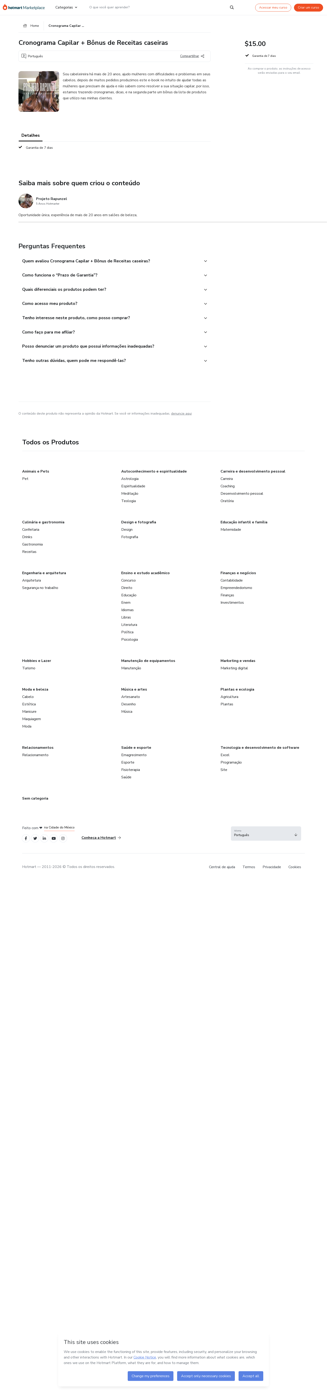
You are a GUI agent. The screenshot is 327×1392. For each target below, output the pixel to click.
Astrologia (130, 482)
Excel (225, 759)
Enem (125, 606)
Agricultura (229, 701)
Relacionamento (35, 759)
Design (127, 533)
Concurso (128, 584)
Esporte (127, 766)
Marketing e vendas (238, 664)
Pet (25, 482)
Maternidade (231, 533)
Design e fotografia (138, 526)
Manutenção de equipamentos (148, 664)
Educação (128, 599)
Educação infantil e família (244, 526)
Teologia (128, 505)
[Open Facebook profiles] (26, 843)
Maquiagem (31, 723)
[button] (109, 262)
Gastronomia (32, 548)
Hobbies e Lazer (36, 664)
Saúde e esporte (136, 751)
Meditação (129, 497)
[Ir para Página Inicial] (25, 7)
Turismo (28, 672)
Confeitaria (30, 533)
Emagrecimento (134, 759)
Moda (26, 730)
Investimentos (232, 606)
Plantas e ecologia (237, 693)
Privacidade (272, 872)
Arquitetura (31, 584)
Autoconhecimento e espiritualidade (154, 475)
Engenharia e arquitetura (44, 577)
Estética (29, 708)
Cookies (294, 872)
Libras (126, 621)
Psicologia (129, 643)
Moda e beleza (35, 693)
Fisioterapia (130, 773)
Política (127, 636)
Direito (126, 591)
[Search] (232, 7)
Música (126, 715)
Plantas (227, 708)
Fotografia (129, 541)
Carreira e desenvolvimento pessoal (253, 475)
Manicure (29, 715)
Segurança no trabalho (40, 591)
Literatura (129, 628)
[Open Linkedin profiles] (46, 843)
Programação (231, 766)
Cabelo (28, 701)
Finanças (227, 599)
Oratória (227, 505)
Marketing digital (234, 672)
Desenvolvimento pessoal (242, 497)
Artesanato (130, 701)
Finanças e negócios (238, 577)
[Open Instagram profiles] (67, 843)
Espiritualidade (133, 490)
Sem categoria (35, 802)
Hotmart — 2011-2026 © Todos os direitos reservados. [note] (68, 871)
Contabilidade (232, 584)
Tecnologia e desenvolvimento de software (260, 751)
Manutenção (131, 672)
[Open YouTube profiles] (57, 843)
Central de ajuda (222, 872)
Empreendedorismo (236, 591)
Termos (248, 872)
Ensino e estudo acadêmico (145, 577)
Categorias (66, 7)
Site (224, 773)
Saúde (126, 781)
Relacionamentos (38, 751)
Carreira (227, 482)
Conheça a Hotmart (101, 842)
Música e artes (134, 693)
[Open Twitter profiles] (36, 843)
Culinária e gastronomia (43, 526)
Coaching (228, 490)
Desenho (128, 708)
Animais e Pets (35, 475)
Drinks (27, 541)
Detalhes (30, 136)
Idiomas (127, 614)
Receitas (29, 555)
